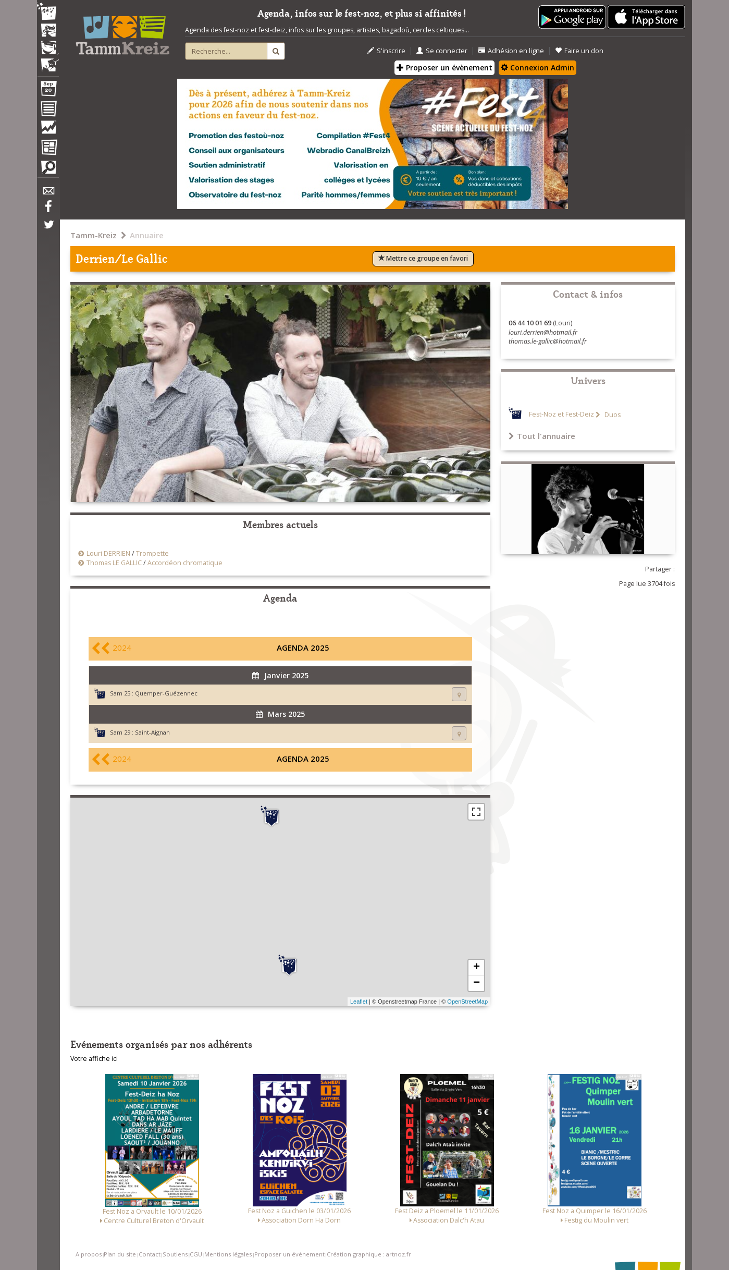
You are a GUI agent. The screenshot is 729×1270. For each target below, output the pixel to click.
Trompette (152, 553)
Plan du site (120, 1254)
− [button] (476, 983)
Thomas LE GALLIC (114, 562)
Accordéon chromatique (185, 562)
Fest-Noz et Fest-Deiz (561, 414)
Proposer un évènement (444, 67)
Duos (612, 414)
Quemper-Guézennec (166, 693)
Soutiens (175, 1254)
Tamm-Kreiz (93, 235)
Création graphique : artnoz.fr (369, 1254)
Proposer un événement (289, 1254)
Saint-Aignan (152, 732)
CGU (196, 1254)
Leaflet (358, 1001)
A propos (89, 1254)
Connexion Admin (537, 67)
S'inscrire (386, 50)
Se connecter (441, 50)
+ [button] (476, 967)
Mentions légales (228, 1254)
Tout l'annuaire (542, 436)
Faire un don (579, 50)
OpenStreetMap (467, 1001)
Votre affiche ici (94, 1058)
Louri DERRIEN (108, 553)
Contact (149, 1254)
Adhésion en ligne (511, 50)
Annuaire (147, 235)
